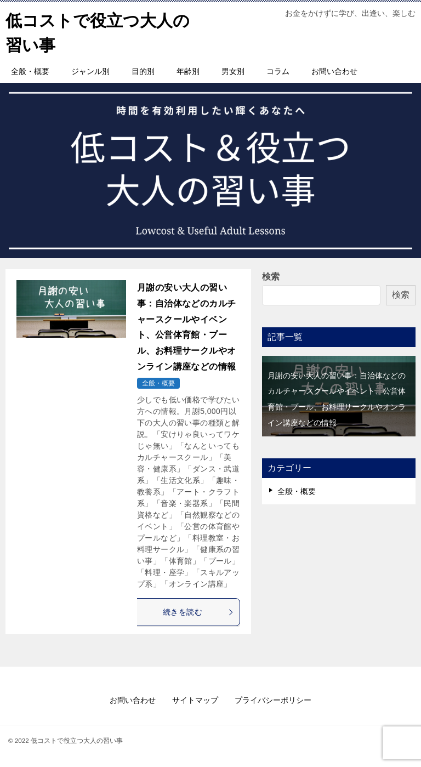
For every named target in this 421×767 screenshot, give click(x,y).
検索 (271, 276)
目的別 (143, 71)
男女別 (232, 71)
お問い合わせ (334, 71)
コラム (277, 71)
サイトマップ (195, 700)
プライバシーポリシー (273, 700)
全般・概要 (30, 71)
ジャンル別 (90, 71)
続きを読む (198, 611)
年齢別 (188, 71)
